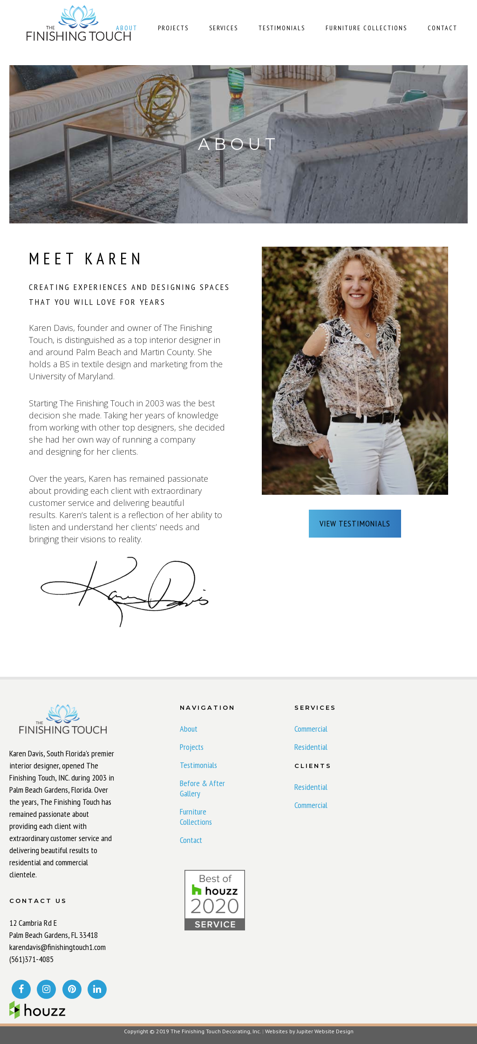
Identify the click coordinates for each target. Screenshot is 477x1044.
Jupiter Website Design (325, 1031)
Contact (191, 840)
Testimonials (198, 765)
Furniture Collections (196, 817)
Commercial (310, 729)
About (189, 729)
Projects (192, 747)
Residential (310, 747)
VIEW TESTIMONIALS (355, 523)
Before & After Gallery (202, 788)
